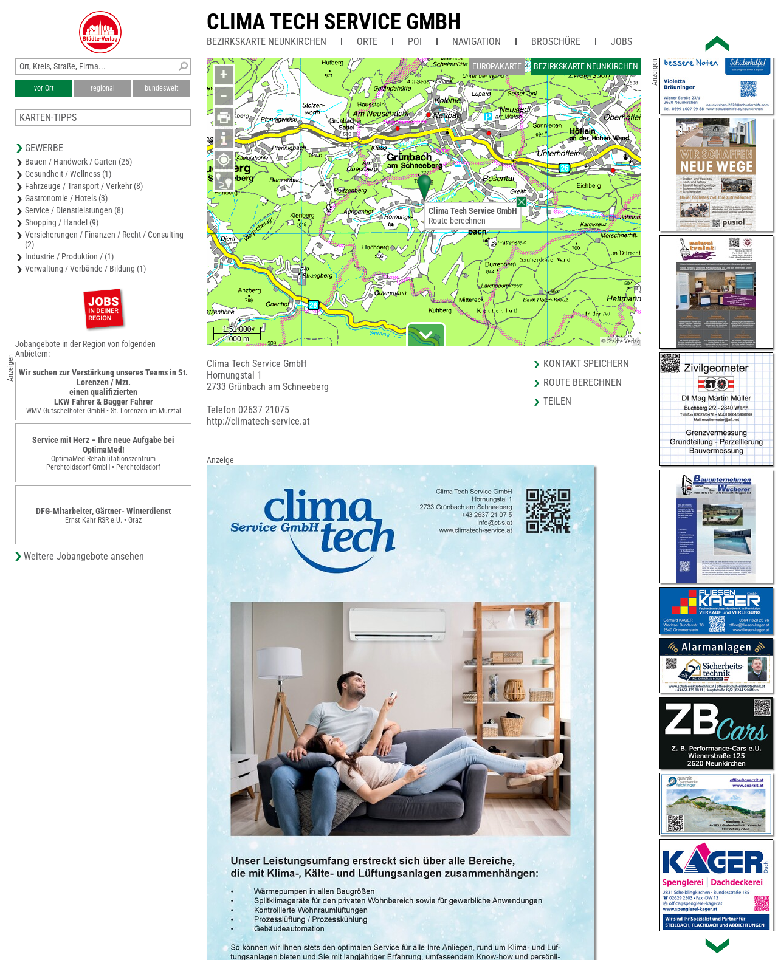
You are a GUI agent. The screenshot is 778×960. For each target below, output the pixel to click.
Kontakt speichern (586, 363)
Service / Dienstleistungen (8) (74, 210)
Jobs (621, 41)
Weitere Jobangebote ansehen (84, 556)
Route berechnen (457, 220)
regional (103, 88)
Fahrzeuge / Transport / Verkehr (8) (84, 186)
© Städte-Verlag (620, 341)
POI (415, 41)
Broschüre (555, 41)
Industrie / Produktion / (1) (69, 256)
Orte (367, 41)
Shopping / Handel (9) (61, 222)
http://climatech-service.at (258, 421)
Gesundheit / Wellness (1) (68, 174)
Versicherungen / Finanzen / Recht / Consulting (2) (104, 239)
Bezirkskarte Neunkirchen (266, 41)
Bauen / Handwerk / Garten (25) (78, 161)
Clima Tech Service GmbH (334, 22)
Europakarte (497, 66)
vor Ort (44, 88)
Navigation (476, 41)
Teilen (557, 401)
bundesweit (162, 88)
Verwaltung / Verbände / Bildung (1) (85, 268)
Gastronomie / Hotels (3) (66, 198)
